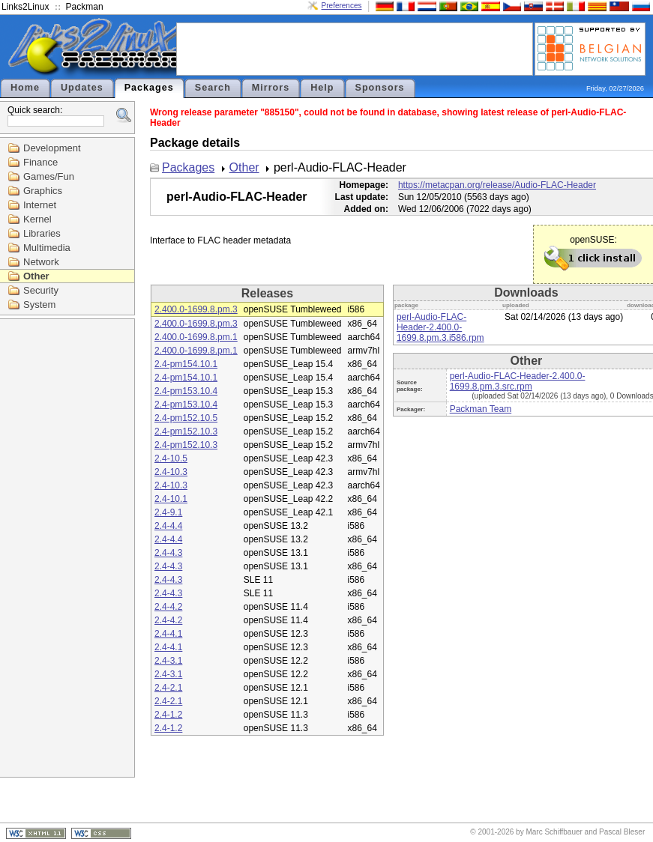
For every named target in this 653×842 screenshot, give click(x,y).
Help (322, 87)
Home (25, 87)
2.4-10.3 (170, 472)
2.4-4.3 (168, 553)
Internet (39, 204)
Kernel (37, 219)
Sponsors (380, 87)
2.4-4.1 (168, 634)
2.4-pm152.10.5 (185, 418)
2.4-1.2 (168, 714)
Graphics (42, 190)
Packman (84, 6)
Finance (40, 162)
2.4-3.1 (168, 660)
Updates (82, 87)
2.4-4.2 (168, 607)
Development (52, 148)
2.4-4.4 (168, 526)
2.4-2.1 (168, 687)
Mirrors (270, 87)
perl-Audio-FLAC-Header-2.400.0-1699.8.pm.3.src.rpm (518, 381)
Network (41, 261)
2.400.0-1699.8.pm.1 (196, 337)
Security (40, 290)
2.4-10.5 (170, 458)
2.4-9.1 (168, 512)
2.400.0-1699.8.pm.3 (196, 309)
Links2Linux (25, 6)
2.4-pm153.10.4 (185, 391)
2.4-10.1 (170, 499)
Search (213, 87)
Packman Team (480, 409)
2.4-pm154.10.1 (185, 364)
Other (36, 276)
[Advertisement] (354, 47)
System (39, 304)
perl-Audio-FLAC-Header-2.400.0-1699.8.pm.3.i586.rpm (440, 327)
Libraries (42, 233)
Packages (149, 87)
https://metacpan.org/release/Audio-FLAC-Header (497, 185)
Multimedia (46, 247)
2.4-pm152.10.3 (185, 431)
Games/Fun (48, 176)
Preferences (342, 5)
